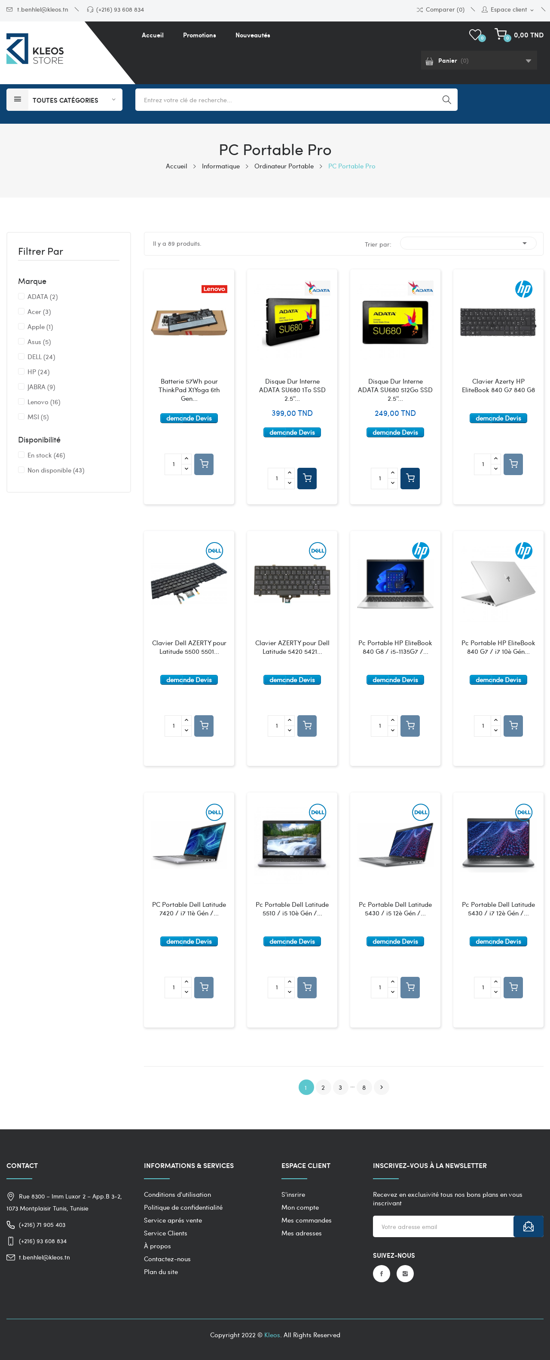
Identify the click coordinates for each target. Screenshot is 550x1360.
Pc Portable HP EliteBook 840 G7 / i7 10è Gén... (498, 647)
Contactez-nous (167, 1258)
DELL (41, 356)
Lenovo (44, 401)
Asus (39, 341)
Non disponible (56, 470)
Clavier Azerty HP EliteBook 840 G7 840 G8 (498, 385)
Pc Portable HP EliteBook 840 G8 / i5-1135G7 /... (395, 647)
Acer (39, 311)
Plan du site (161, 1271)
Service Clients (165, 1233)
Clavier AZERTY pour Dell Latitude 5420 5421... (292, 647)
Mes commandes (306, 1220)
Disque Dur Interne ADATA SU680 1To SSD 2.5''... (292, 390)
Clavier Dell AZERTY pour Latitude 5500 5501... (189, 647)
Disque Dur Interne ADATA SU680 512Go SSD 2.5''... (395, 390)
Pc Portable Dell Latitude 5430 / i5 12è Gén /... (395, 909)
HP (38, 371)
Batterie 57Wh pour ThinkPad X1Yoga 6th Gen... (189, 390)
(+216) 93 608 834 (115, 9)
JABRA (41, 386)
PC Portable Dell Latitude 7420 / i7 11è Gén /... (189, 909)
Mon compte (300, 1207)
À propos (157, 1245)
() (476, 34)
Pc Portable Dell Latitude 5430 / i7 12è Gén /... (498, 909)
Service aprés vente (173, 1220)
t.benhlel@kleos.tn (37, 9)
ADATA (43, 296)
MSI (38, 416)
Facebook (381, 1273)
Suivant (381, 1087)
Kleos (272, 1334)
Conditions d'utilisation (177, 1194)
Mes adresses (301, 1233)
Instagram (405, 1273)
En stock (46, 455)
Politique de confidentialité (183, 1207)
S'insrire (293, 1194)
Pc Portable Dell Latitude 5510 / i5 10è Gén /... (292, 909)
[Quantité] (173, 464)
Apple (40, 326)
